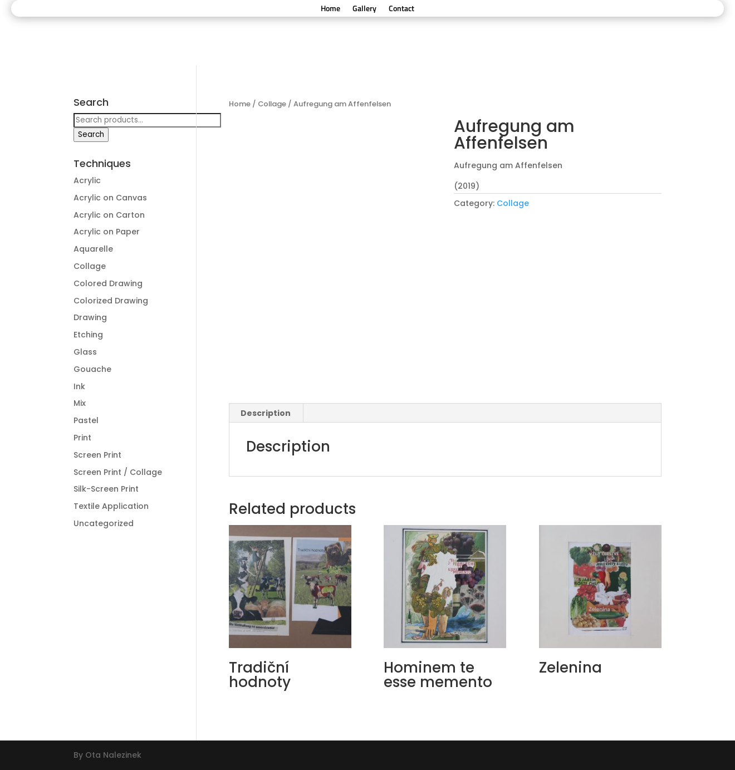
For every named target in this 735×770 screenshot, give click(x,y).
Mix (80, 403)
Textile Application (111, 506)
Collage (272, 104)
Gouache (92, 369)
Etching (88, 334)
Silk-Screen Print (106, 488)
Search (91, 134)
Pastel (86, 420)
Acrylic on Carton (109, 214)
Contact (401, 9)
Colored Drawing (108, 283)
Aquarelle (93, 248)
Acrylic (87, 180)
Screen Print (97, 454)
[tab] (265, 413)
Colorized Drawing (111, 300)
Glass (85, 351)
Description (266, 413)
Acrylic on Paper (107, 231)
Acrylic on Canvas (110, 197)
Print (82, 437)
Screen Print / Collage (118, 472)
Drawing (90, 317)
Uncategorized (104, 523)
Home (330, 9)
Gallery (364, 9)
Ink (79, 386)
